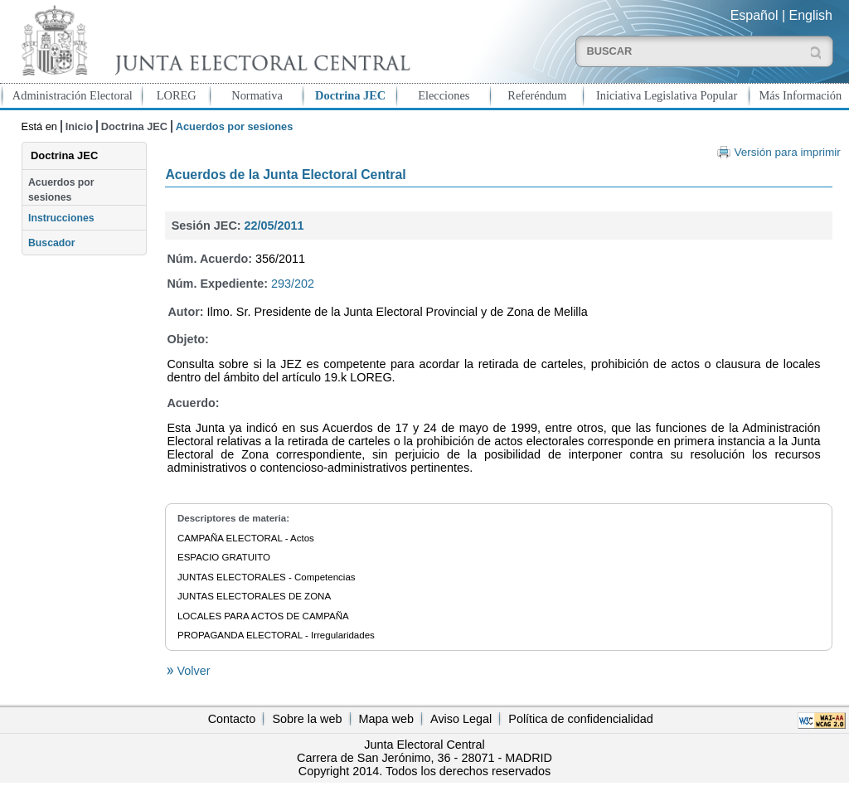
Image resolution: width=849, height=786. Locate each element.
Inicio (79, 126)
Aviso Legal (461, 718)
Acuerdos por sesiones (61, 190)
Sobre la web (307, 718)
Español (754, 15)
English (810, 15)
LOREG (176, 95)
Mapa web (386, 718)
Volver (191, 670)
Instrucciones (61, 218)
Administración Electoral (72, 95)
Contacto (232, 718)
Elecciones (443, 95)
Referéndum (536, 95)
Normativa (257, 95)
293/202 (292, 283)
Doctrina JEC (350, 95)
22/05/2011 (274, 225)
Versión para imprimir (787, 152)
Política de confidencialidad (580, 718)
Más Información (800, 95)
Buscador (51, 243)
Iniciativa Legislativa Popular (666, 95)
